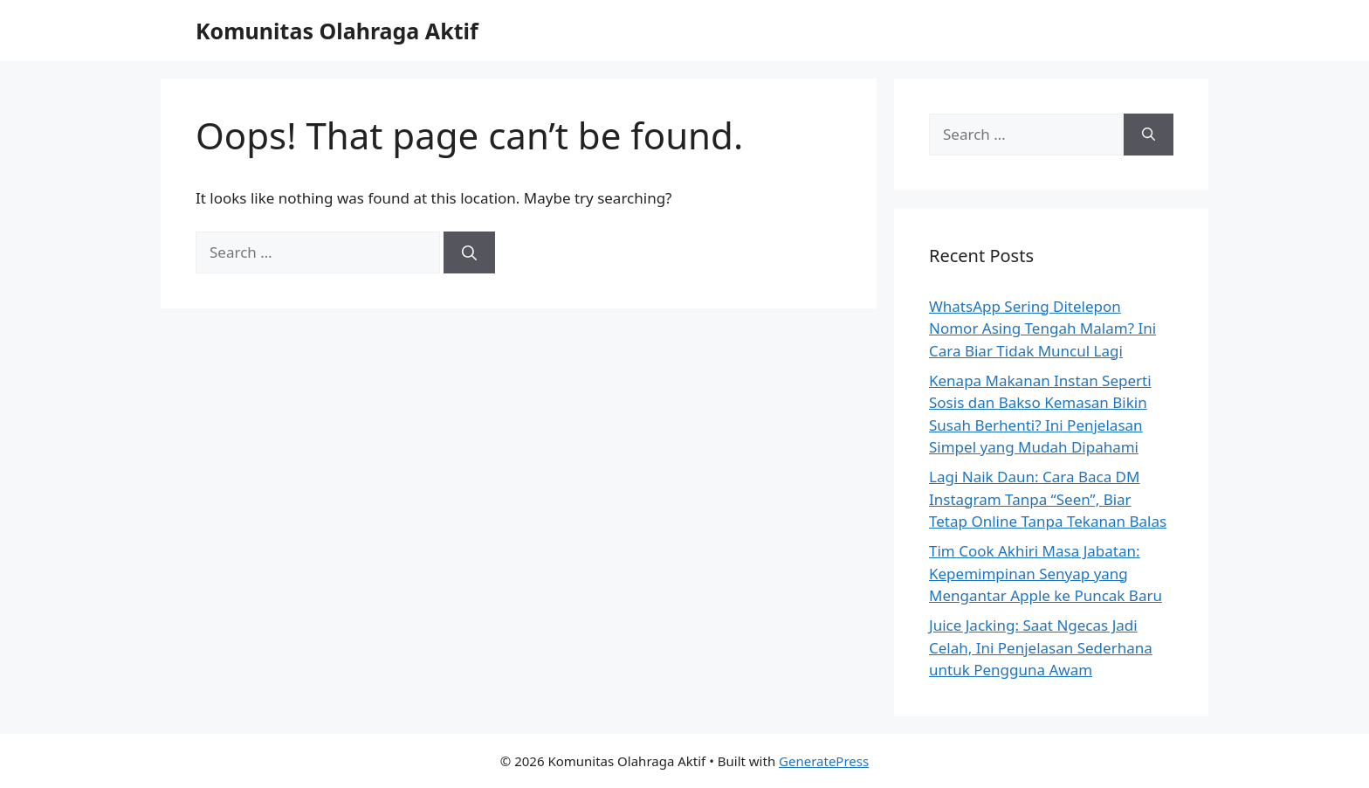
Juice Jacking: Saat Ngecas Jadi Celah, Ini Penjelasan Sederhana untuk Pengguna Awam (1040, 647)
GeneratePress (824, 761)
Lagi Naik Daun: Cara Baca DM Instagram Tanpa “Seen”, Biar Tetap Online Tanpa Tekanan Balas (1047, 499)
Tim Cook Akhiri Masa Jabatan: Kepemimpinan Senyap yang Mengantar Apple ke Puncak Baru (1045, 573)
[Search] (469, 252)
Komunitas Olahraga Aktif (337, 30)
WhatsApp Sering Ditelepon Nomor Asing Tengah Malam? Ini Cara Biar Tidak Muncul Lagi (1042, 328)
